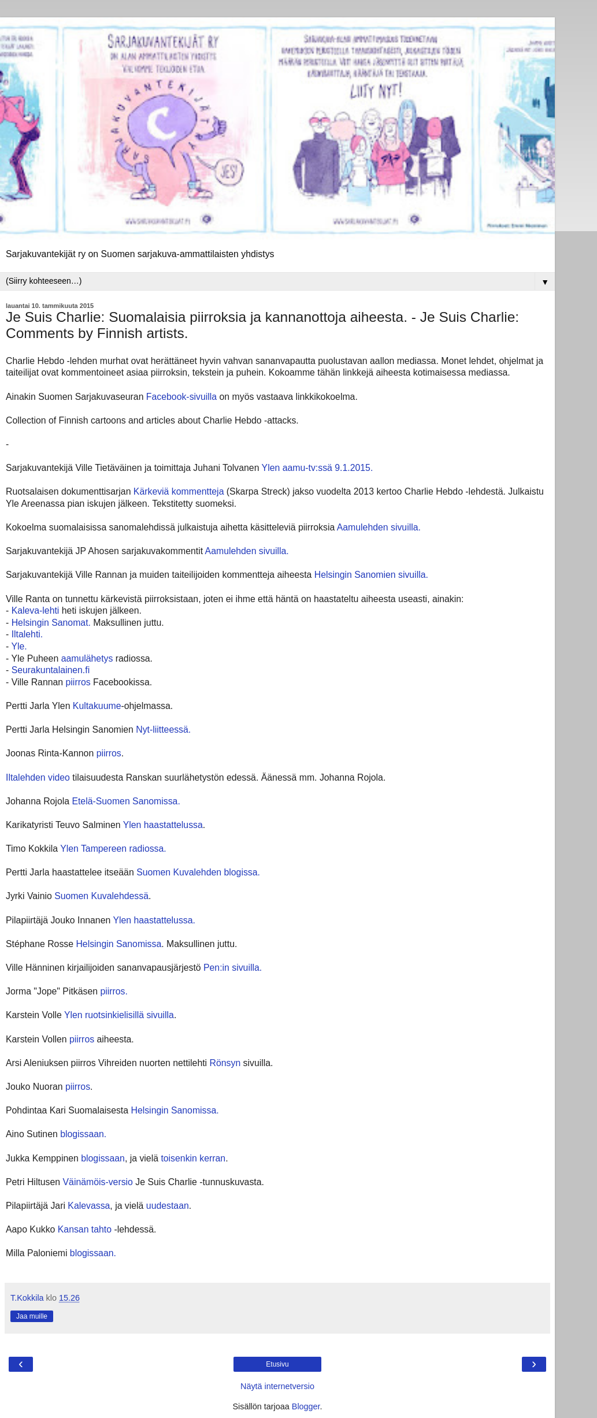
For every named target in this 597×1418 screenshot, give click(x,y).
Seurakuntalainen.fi (51, 670)
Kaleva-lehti (36, 610)
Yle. (19, 646)
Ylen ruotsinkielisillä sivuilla (119, 1015)
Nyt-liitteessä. (163, 729)
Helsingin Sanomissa (118, 944)
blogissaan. (83, 1134)
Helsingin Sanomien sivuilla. (372, 575)
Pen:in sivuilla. (232, 967)
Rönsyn (225, 1063)
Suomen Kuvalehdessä (101, 896)
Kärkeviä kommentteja (179, 491)
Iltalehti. (27, 634)
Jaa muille (31, 1316)
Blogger (306, 1406)
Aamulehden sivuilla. (378, 527)
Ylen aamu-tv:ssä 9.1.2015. (317, 468)
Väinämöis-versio (98, 1182)
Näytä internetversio (277, 1386)
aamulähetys (87, 658)
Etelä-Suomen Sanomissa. (124, 801)
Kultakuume (97, 706)
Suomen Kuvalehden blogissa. (198, 872)
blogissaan (103, 1158)
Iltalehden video (38, 777)
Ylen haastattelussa (163, 825)
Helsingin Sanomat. (51, 623)
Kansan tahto (85, 1229)
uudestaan (167, 1206)
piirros (78, 682)
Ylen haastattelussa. (154, 920)
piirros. (114, 991)
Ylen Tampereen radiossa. (113, 848)
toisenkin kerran (193, 1158)
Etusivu (277, 1364)
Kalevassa (89, 1206)
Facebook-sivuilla (181, 397)
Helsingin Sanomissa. (174, 1110)
